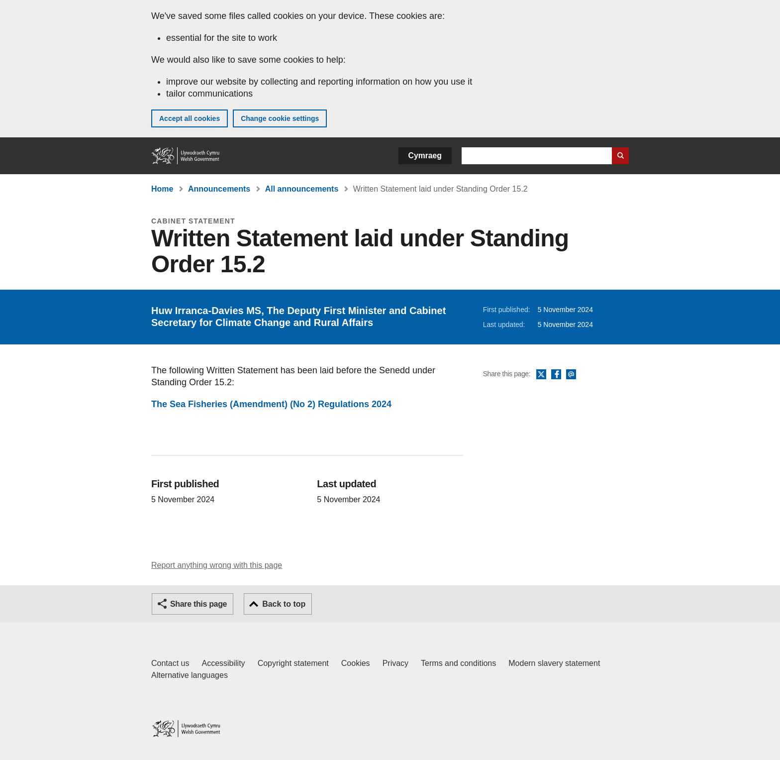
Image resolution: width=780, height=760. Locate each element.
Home (162, 189)
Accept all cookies (189, 118)
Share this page (198, 604)
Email (571, 374)
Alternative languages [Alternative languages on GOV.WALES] (189, 675)
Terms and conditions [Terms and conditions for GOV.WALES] (458, 663)
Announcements (219, 189)
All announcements (302, 189)
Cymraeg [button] (425, 155)
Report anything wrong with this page (216, 565)
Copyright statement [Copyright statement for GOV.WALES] (293, 663)
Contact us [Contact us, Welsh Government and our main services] (170, 663)
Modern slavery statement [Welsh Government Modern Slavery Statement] (554, 663)
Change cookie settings (280, 118)
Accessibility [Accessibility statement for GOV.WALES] (223, 663)
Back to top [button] (283, 604)
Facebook (556, 374)
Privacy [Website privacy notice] (395, 663)
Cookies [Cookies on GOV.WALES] (355, 663)
